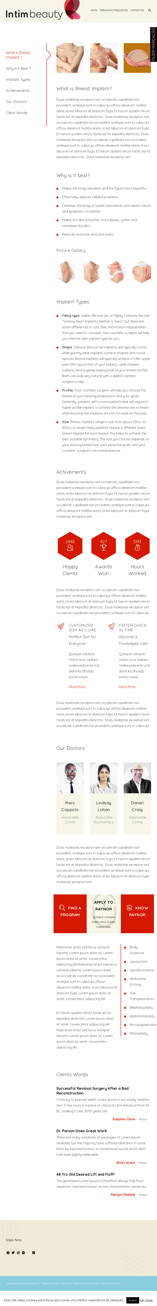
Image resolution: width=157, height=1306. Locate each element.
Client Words (16, 112)
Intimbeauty (33, 1283)
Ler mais (146, 1300)
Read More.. (77, 687)
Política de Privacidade (86, 1283)
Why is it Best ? (18, 68)
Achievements (18, 90)
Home (94, 10)
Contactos (137, 10)
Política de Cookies (110, 1283)
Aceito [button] (133, 1300)
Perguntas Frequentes (114, 10)
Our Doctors (16, 101)
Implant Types (18, 79)
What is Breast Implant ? (18, 55)
